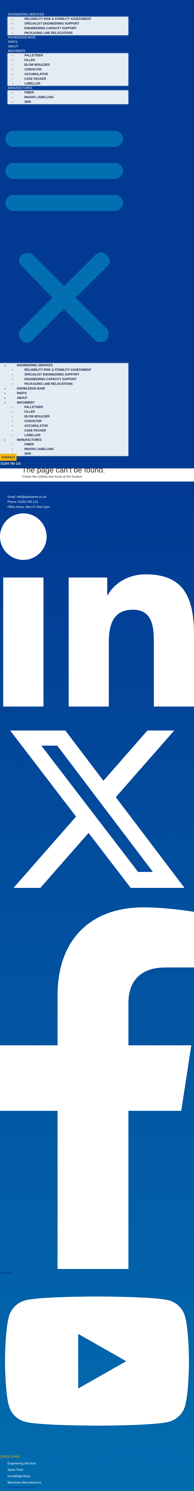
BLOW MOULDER (37, 64)
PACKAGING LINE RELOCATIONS (48, 32)
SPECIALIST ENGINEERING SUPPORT (51, 23)
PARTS (12, 41)
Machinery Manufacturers (24, 1482)
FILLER (29, 60)
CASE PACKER (35, 78)
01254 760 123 (11, 463)
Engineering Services (22, 1463)
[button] (64, 233)
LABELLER (32, 83)
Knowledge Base (19, 1476)
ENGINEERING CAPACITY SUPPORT (50, 28)
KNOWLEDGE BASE (22, 37)
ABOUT (13, 46)
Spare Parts (15, 1469)
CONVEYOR (33, 69)
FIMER (29, 92)
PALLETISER (33, 55)
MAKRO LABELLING (39, 97)
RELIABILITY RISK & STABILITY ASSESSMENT (57, 18)
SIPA (27, 101)
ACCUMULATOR (36, 74)
